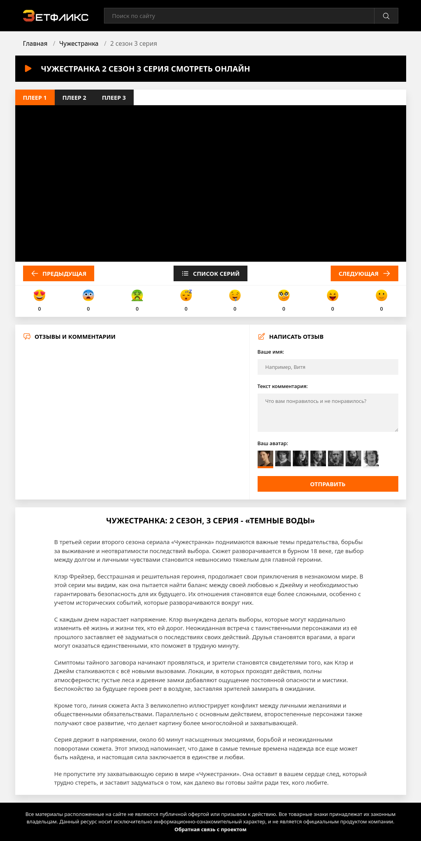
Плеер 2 (74, 97)
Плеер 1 (35, 97)
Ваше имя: (271, 351)
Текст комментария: (283, 386)
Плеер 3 (114, 97)
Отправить (328, 484)
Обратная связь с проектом (210, 829)
